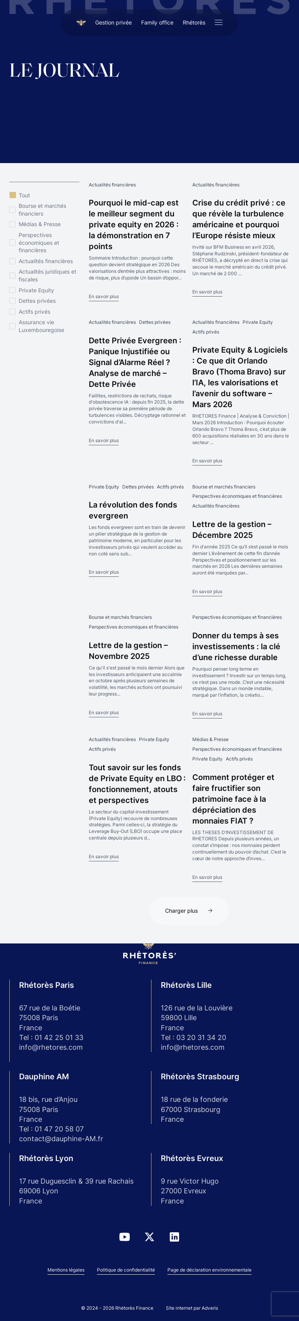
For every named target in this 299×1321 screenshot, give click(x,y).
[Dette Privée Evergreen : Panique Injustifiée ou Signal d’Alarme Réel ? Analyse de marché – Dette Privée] (137, 381)
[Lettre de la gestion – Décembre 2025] (241, 540)
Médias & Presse (40, 224)
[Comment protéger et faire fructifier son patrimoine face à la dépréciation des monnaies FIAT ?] (241, 808)
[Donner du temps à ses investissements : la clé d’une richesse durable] (241, 666)
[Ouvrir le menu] (219, 22)
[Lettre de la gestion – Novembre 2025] (137, 665)
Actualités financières (46, 261)
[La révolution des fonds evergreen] (137, 530)
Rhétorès (194, 22)
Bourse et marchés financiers (42, 209)
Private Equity (36, 290)
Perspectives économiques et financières (39, 242)
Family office (157, 22)
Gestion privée (113, 22)
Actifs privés (34, 311)
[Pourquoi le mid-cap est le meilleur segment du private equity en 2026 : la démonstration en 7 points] (137, 241)
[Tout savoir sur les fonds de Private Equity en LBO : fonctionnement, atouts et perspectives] (137, 798)
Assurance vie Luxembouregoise (41, 326)
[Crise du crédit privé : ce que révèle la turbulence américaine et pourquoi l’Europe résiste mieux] (241, 239)
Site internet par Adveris (192, 1308)
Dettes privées (37, 300)
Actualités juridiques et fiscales (47, 275)
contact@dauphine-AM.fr (61, 1139)
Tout (24, 195)
